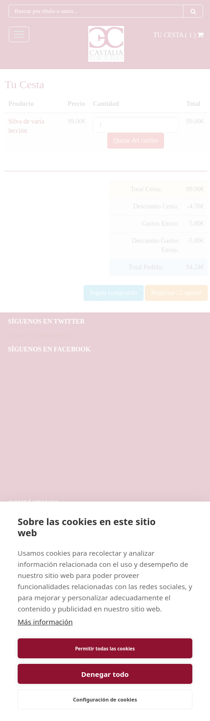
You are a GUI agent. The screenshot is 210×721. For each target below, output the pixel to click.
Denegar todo (105, 674)
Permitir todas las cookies (105, 648)
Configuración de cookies (105, 699)
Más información (45, 621)
